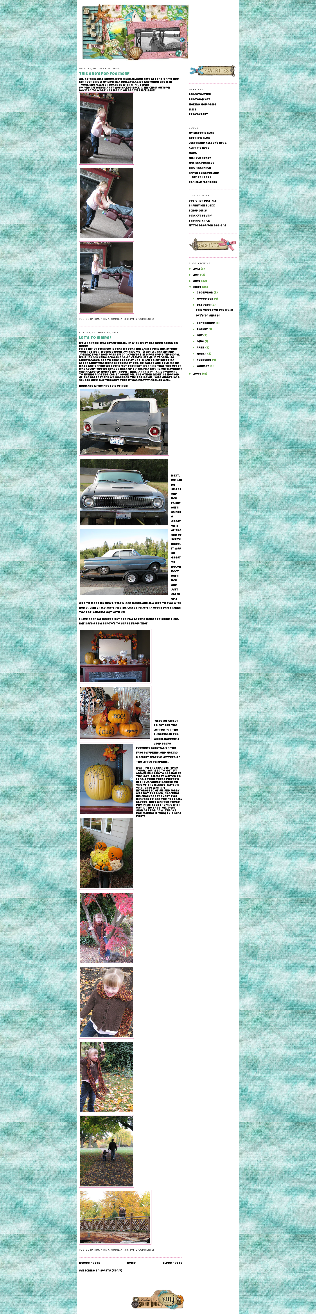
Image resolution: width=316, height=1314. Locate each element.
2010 (197, 281)
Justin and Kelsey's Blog (208, 143)
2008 (197, 374)
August (202, 329)
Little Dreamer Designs (207, 225)
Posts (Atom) (111, 1271)
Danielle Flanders (203, 182)
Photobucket (199, 99)
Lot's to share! (95, 338)
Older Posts (172, 1263)
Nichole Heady (200, 158)
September (206, 323)
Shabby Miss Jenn (202, 205)
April (201, 348)
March (202, 354)
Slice (192, 109)
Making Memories (202, 104)
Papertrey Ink (200, 94)
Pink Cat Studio (200, 216)
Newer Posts (89, 1263)
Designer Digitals (203, 201)
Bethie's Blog (199, 138)
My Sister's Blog (201, 133)
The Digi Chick (199, 221)
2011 (196, 275)
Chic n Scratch (200, 168)
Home (131, 1263)
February (204, 360)
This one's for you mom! (104, 74)
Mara (193, 153)
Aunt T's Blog (199, 148)
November (205, 299)
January (203, 366)
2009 (197, 287)
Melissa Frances (201, 163)
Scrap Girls (198, 211)
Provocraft (198, 114)
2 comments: (145, 319)
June (201, 341)
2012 (197, 269)
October (204, 305)
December (205, 293)
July (200, 335)
